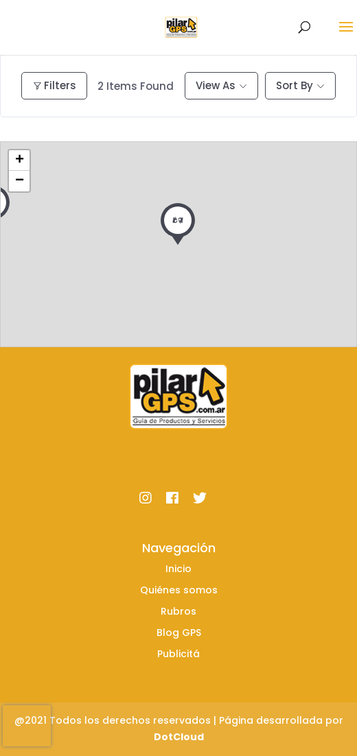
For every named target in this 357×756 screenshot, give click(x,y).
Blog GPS (179, 632)
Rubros (178, 611)
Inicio (178, 569)
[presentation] (27, 725)
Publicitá (178, 654)
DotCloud (179, 737)
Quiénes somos (179, 590)
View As (215, 85)
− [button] (19, 181)
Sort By (294, 85)
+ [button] (19, 160)
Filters (54, 85)
